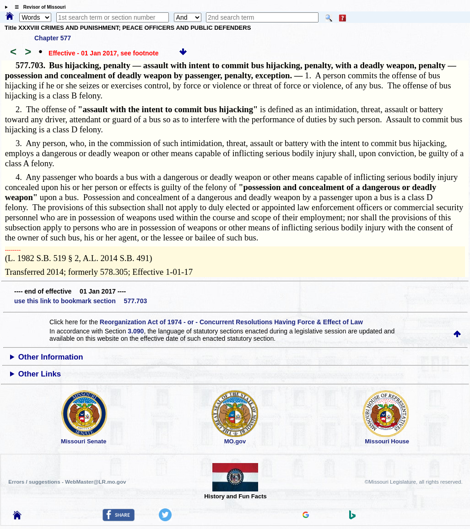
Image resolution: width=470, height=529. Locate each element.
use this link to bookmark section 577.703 (80, 301)
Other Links (39, 374)
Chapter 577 (52, 38)
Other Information (50, 357)
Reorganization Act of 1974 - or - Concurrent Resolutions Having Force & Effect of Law (231, 322)
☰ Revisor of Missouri (38, 7)
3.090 (136, 331)
